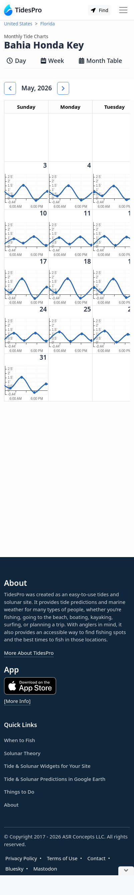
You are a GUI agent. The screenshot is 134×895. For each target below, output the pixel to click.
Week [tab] (52, 61)
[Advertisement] (67, 485)
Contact (96, 858)
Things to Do (19, 791)
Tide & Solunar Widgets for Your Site (47, 766)
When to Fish (19, 740)
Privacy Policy (21, 858)
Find (99, 10)
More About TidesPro (29, 652)
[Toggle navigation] (123, 10)
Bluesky (14, 868)
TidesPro (23, 10)
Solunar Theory (22, 753)
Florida (47, 24)
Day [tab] (16, 61)
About (11, 804)
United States (18, 24)
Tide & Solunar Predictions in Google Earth (54, 779)
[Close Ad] (126, 871)
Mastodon (45, 868)
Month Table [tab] (100, 61)
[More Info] (17, 701)
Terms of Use (62, 858)
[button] (10, 88)
